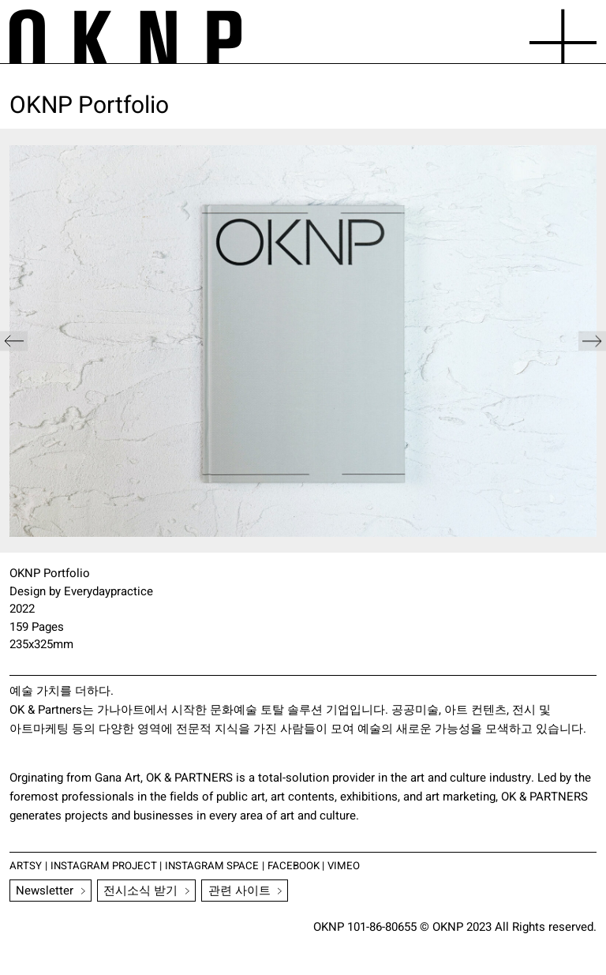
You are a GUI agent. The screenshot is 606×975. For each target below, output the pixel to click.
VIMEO (347, 866)
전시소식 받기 (141, 890)
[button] (592, 341)
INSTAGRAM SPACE (214, 866)
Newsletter (45, 890)
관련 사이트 (239, 890)
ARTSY (25, 866)
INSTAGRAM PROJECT (104, 866)
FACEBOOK (297, 866)
